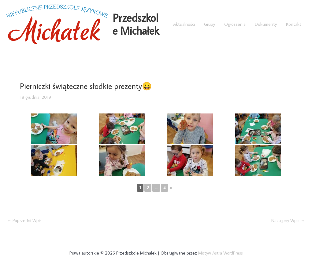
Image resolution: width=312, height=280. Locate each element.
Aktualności (184, 24)
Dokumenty (266, 24)
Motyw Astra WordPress (220, 253)
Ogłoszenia (235, 24)
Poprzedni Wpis (24, 220)
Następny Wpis (288, 220)
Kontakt (293, 24)
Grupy (209, 24)
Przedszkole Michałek (136, 24)
